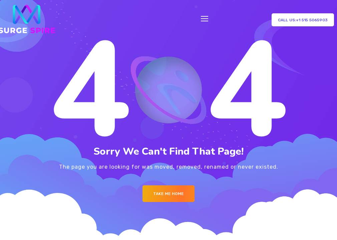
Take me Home (168, 193)
